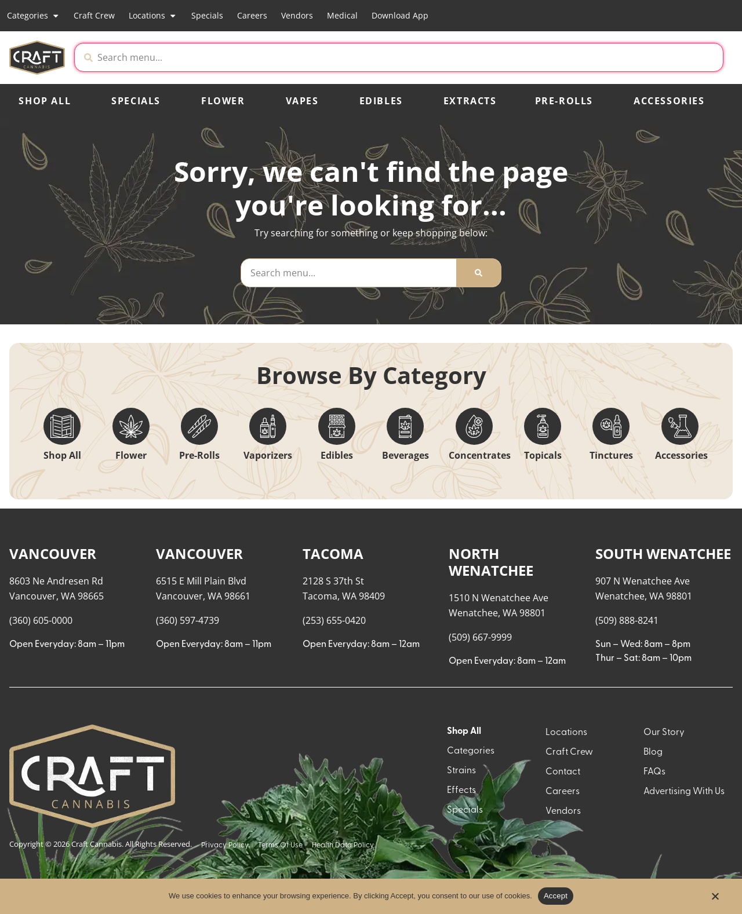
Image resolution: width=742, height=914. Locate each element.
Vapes (302, 100)
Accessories (669, 100)
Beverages (405, 455)
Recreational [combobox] (613, 538)
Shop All (45, 100)
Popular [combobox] (687, 538)
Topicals (543, 455)
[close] (489, 27)
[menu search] (82, 548)
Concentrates (480, 455)
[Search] (478, 273)
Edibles (381, 100)
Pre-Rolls (564, 100)
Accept (556, 895)
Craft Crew (94, 15)
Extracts (470, 100)
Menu (596, 527)
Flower (223, 100)
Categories (33, 15)
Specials (207, 15)
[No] (714, 899)
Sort (678, 527)
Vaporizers (267, 455)
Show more (41, 862)
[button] (626, 57)
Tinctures (611, 455)
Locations (153, 15)
